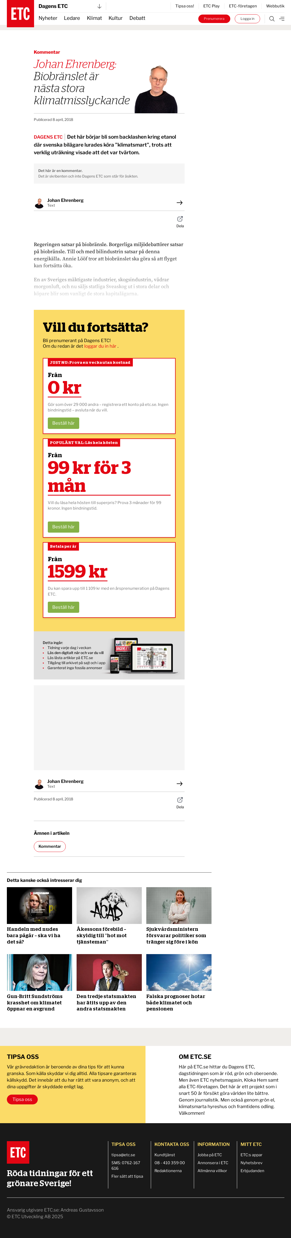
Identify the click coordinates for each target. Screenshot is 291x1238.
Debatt (137, 18)
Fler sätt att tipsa (127, 1176)
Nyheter (48, 18)
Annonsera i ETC (213, 1162)
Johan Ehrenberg (65, 200)
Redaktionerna (168, 1170)
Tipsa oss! (184, 6)
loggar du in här (101, 346)
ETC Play (211, 6)
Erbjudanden (252, 1170)
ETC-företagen (243, 6)
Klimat (94, 18)
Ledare (72, 18)
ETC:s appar (251, 1155)
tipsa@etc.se (123, 1155)
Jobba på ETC (210, 1155)
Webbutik (275, 6)
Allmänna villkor (212, 1170)
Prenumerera (214, 19)
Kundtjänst (164, 1155)
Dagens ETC (70, 6)
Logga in (247, 19)
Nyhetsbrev (251, 1162)
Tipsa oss (22, 1099)
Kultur (116, 18)
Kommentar (50, 846)
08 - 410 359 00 (169, 1162)
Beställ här (63, 423)
